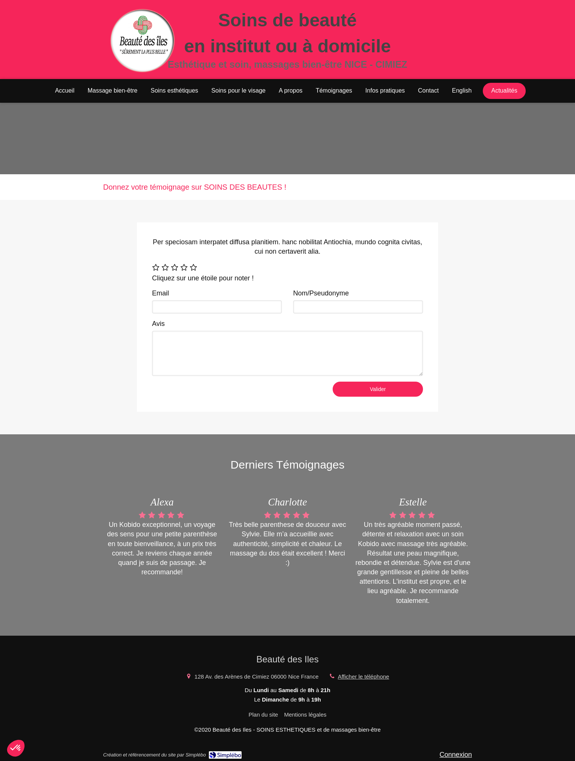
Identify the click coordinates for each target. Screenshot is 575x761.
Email (160, 293)
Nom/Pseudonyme (321, 293)
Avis (158, 323)
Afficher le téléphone (363, 676)
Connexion (456, 754)
